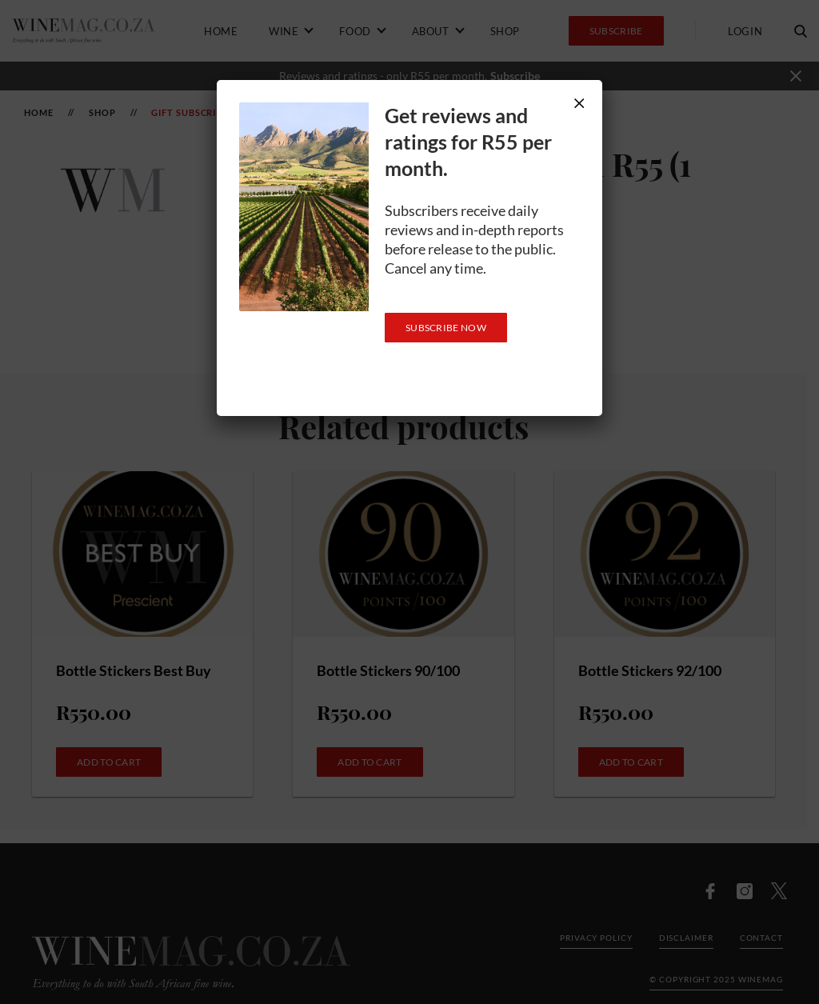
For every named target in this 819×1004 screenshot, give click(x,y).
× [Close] (579, 103)
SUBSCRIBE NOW (446, 328)
